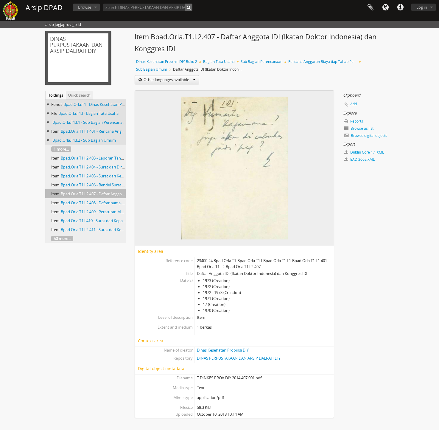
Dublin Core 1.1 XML (364, 152)
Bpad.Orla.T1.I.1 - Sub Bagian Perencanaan (89, 122)
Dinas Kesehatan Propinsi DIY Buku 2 (166, 61)
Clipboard (370, 7)
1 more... (61, 149)
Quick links (400, 7)
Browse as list (358, 128)
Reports (353, 121)
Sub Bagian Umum (151, 69)
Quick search (79, 95)
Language (385, 7)
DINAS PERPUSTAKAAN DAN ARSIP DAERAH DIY (239, 358)
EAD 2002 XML (359, 159)
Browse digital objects (365, 135)
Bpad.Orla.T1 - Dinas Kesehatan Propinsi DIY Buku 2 (108, 104)
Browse (84, 7)
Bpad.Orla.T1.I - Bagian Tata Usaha (88, 113)
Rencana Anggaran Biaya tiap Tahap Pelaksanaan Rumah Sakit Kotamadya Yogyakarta (323, 61)
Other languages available (169, 79)
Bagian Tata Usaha (219, 61)
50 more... (62, 238)
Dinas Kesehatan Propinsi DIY (223, 350)
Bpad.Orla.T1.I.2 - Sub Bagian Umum (84, 140)
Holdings (55, 95)
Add (353, 103)
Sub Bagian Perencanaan (261, 61)
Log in (421, 7)
